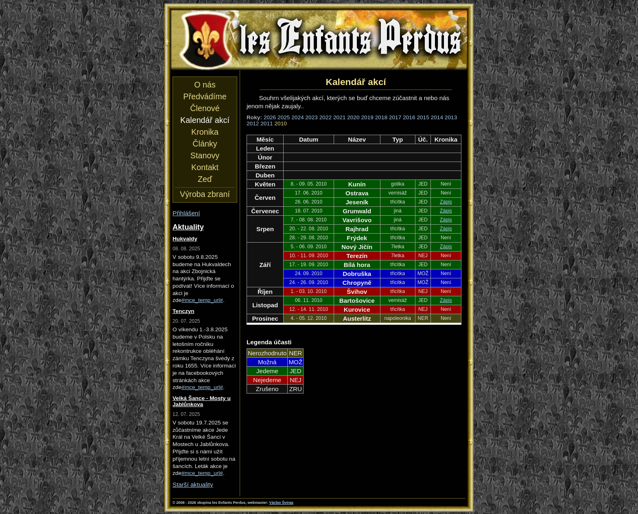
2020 (353, 117)
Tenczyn (183, 311)
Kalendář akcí (204, 120)
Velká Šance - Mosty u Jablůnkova (202, 401)
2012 (253, 123)
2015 (423, 117)
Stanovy (204, 155)
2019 (367, 117)
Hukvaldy (185, 239)
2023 (312, 117)
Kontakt (204, 167)
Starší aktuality (193, 484)
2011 (266, 123)
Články (204, 143)
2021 (339, 117)
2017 (395, 117)
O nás (205, 84)
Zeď (205, 179)
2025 (283, 117)
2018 (381, 117)
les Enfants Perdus (319, 39)
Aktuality (188, 227)
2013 (451, 117)
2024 (297, 117)
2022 (325, 117)
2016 (409, 117)
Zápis (446, 202)
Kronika (204, 131)
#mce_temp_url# (202, 300)
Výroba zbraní (205, 194)
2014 (437, 117)
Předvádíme (204, 96)
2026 (270, 117)
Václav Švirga (281, 503)
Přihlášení (186, 213)
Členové (204, 108)
